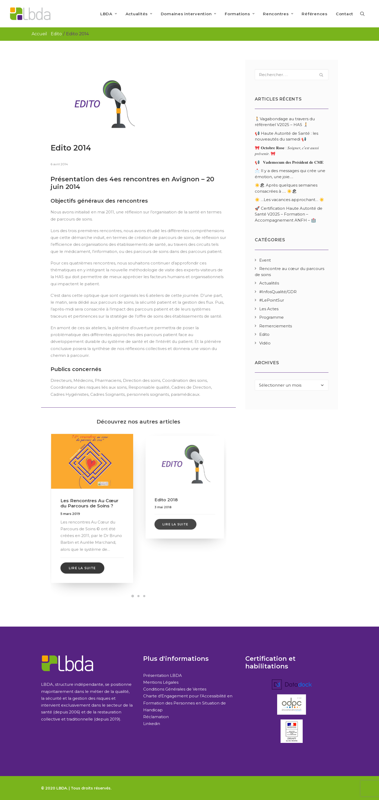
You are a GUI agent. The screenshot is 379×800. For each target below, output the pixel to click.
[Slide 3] (144, 596)
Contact (344, 13)
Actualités (139, 13)
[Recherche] (291, 74)
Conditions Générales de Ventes (174, 689)
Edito (56, 33)
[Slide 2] (138, 596)
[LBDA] (30, 13)
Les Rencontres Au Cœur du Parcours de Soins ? (90, 504)
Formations (240, 13)
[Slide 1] (133, 596)
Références (314, 13)
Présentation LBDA (162, 675)
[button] (365, 13)
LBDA (108, 13)
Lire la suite (84, 556)
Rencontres (278, 13)
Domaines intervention (188, 13)
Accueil (39, 33)
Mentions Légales (160, 682)
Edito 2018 (173, 495)
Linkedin (151, 723)
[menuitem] (109, 13)
